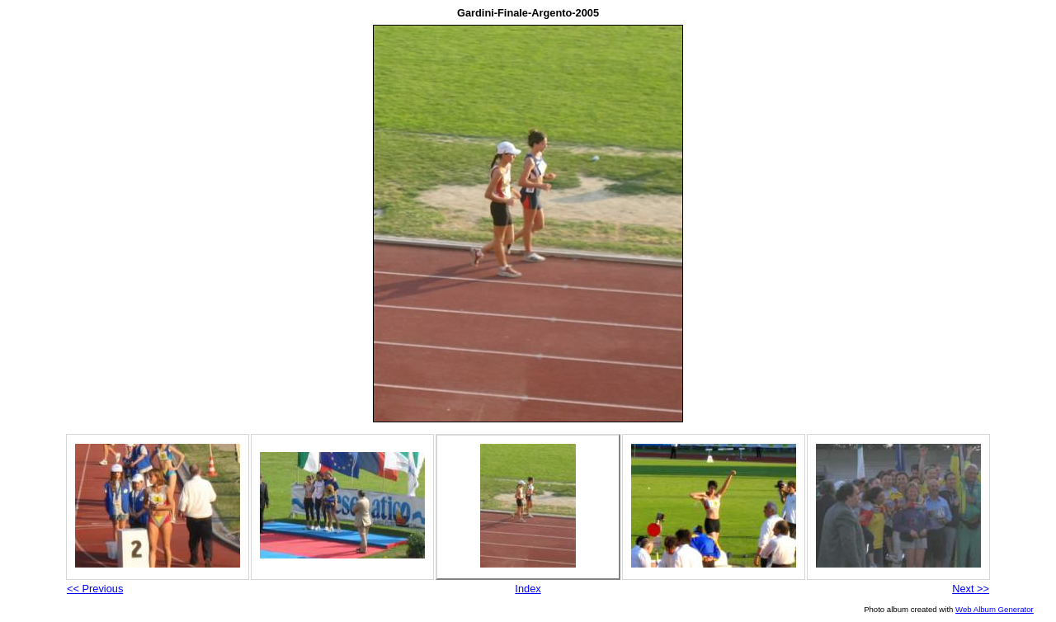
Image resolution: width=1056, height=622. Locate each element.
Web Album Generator (994, 609)
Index (527, 588)
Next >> (970, 588)
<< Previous (95, 588)
